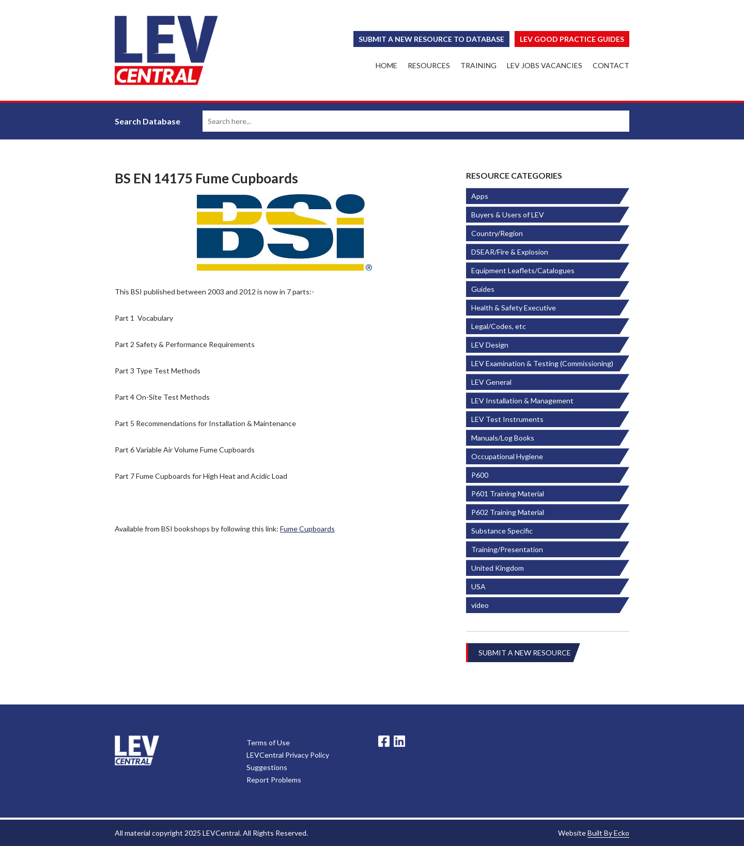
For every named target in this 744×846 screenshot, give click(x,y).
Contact (611, 65)
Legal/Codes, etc (498, 326)
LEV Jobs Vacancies (544, 65)
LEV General (491, 382)
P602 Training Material (507, 512)
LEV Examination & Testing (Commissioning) (542, 363)
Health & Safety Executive (513, 307)
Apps (479, 196)
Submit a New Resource (524, 652)
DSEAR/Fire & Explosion (509, 251)
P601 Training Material (507, 493)
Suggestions (266, 767)
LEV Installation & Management (522, 400)
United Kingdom (497, 567)
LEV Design (489, 344)
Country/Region (497, 233)
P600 (479, 475)
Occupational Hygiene (507, 456)
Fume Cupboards (307, 528)
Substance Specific (502, 530)
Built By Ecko (608, 832)
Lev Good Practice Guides (572, 39)
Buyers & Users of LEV (507, 214)
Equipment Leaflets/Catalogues (523, 270)
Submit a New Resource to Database (431, 39)
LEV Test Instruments (507, 419)
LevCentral (137, 750)
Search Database (147, 121)
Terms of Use (268, 742)
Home (386, 65)
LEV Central (166, 50)
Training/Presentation (507, 549)
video (480, 605)
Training (478, 65)
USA (478, 586)
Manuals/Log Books (502, 437)
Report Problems (273, 779)
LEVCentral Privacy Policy (287, 754)
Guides (482, 289)
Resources (429, 65)
